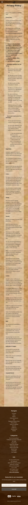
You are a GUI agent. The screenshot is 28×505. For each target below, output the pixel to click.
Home (14, 415)
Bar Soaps (14, 441)
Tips (14, 419)
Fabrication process (14, 418)
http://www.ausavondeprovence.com (14, 33)
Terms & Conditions (14, 424)
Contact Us (14, 427)
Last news (14, 413)
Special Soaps (14, 449)
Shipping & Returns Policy (14, 421)
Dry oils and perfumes (14, 438)
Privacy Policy (14, 422)
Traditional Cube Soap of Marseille (14, 439)
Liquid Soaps (14, 442)
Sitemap (14, 430)
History (14, 416)
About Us (14, 426)
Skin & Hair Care (14, 446)
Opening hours (14, 429)
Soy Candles (14, 452)
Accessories (14, 450)
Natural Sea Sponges (14, 444)
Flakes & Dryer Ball (14, 447)
